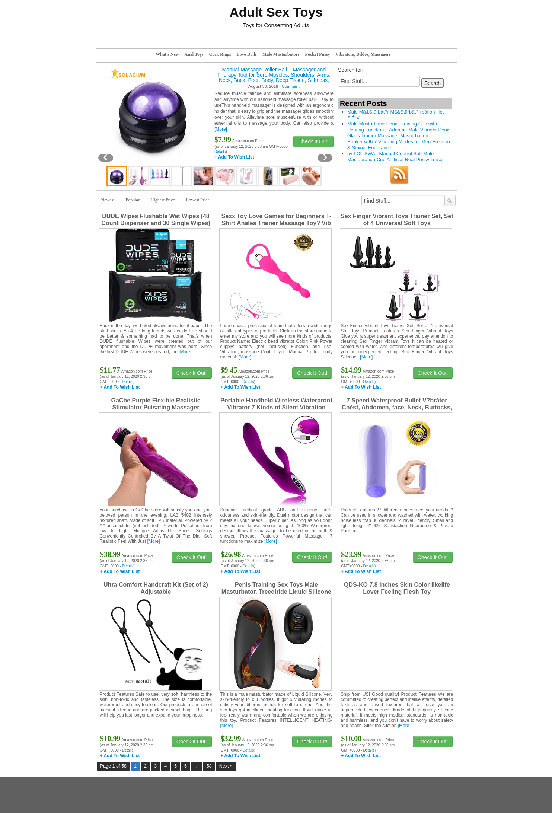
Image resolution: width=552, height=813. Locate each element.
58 (209, 766)
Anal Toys (194, 54)
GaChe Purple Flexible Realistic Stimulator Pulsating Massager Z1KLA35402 (155, 407)
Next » (226, 766)
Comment (291, 86)
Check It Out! (313, 141)
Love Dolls (247, 54)
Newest (108, 200)
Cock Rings (220, 54)
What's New (167, 54)
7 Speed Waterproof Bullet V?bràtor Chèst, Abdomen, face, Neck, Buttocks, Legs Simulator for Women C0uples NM (397, 407)
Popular (133, 200)
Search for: (350, 70)
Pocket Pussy (317, 54)
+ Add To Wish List (234, 157)
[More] (220, 129)
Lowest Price (198, 200)
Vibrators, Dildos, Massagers (363, 54)
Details (220, 152)
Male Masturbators (281, 54)
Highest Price (163, 200)
